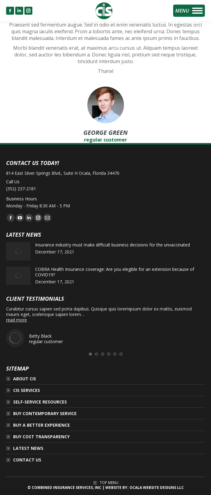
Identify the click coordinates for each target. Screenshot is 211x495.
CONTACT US (27, 460)
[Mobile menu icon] (189, 11)
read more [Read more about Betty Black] (16, 320)
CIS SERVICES (26, 390)
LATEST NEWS (28, 448)
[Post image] (18, 251)
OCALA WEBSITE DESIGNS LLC (156, 487)
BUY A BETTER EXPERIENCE (41, 425)
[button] (90, 354)
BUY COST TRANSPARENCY (41, 436)
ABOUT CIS (24, 379)
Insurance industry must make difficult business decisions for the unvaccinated (112, 245)
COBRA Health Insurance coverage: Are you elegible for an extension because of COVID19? (114, 272)
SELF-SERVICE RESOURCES (40, 402)
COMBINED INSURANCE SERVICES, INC (66, 487)
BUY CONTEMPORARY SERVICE (45, 413)
